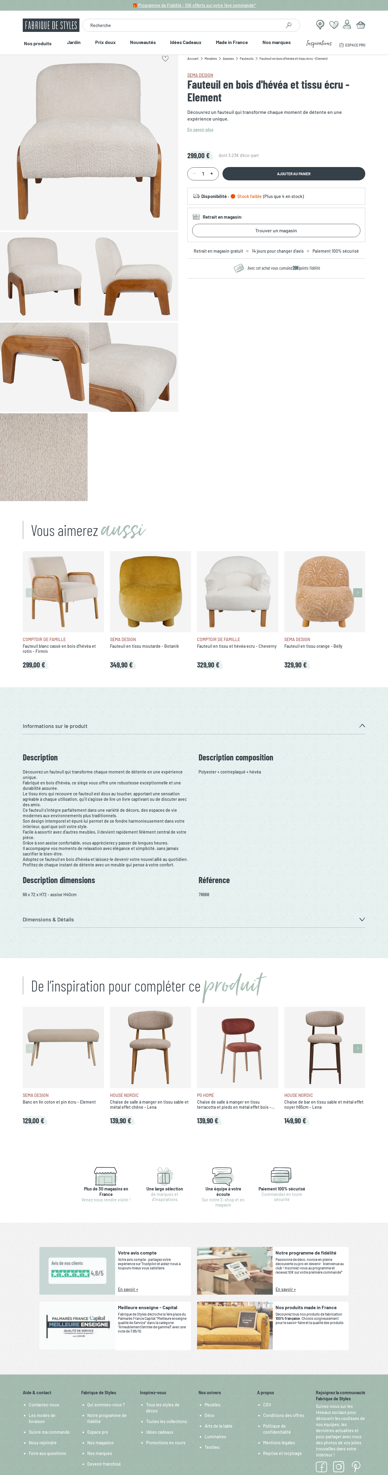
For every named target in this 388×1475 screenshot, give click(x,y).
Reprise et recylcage (282, 1453)
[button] (194, 726)
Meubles (212, 1404)
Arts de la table (218, 1426)
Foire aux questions (47, 1453)
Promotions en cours (166, 1442)
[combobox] (182, 25)
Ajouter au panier (293, 174)
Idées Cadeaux (186, 42)
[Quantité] (203, 173)
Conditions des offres (283, 1415)
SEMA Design (200, 75)
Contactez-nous (44, 1404)
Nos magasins (100, 1442)
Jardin (72, 42)
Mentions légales (279, 1442)
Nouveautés (143, 42)
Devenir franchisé (104, 1463)
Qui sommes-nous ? (106, 1404)
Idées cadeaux (159, 1432)
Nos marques (278, 42)
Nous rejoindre (43, 1442)
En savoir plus (200, 129)
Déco (209, 1415)
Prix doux (104, 42)
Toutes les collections (166, 1421)
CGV (267, 1404)
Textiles (212, 1447)
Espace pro (97, 1432)
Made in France (233, 42)
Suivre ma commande (49, 1432)
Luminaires (215, 1436)
